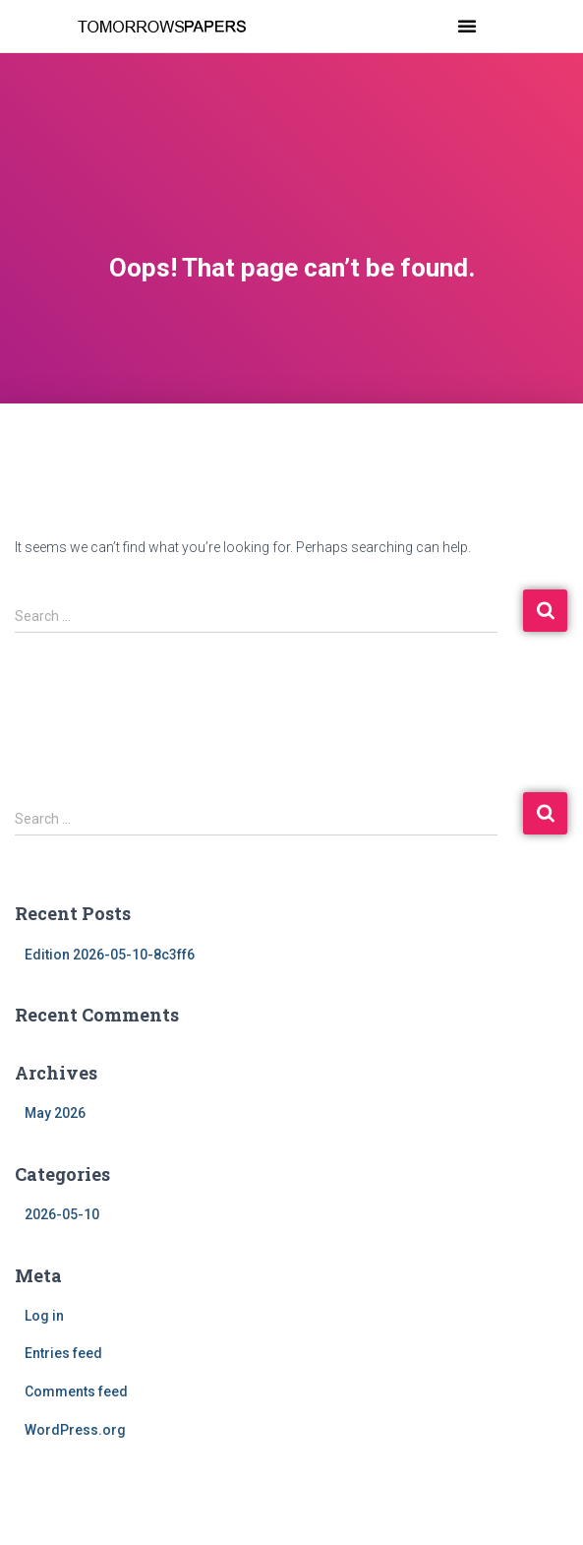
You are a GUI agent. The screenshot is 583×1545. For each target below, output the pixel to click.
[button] (467, 25)
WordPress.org (75, 1430)
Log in (44, 1316)
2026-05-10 (62, 1214)
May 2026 (55, 1113)
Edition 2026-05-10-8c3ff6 (110, 954)
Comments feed (76, 1391)
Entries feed (63, 1353)
